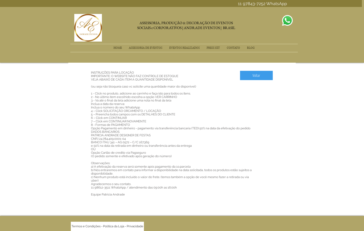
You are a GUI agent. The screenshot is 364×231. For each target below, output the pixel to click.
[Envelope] (287, 20)
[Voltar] (256, 75)
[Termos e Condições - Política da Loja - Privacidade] (107, 226)
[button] (145, 48)
